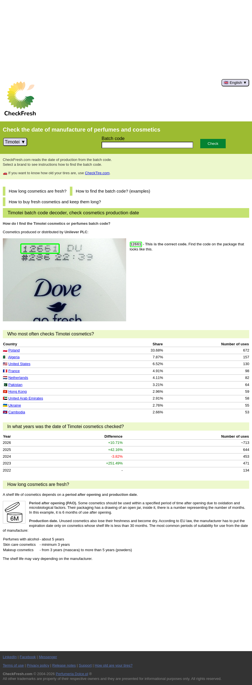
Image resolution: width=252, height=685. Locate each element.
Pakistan (15, 385)
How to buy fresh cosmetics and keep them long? (55, 201)
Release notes (64, 665)
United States (19, 364)
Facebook (28, 657)
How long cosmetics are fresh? (37, 191)
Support (85, 665)
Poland (14, 350)
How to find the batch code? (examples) (113, 191)
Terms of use (13, 665)
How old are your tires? (114, 665)
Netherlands (18, 378)
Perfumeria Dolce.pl (72, 674)
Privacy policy (38, 665)
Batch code (113, 138)
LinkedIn (10, 657)
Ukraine (14, 405)
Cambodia (16, 412)
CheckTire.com (97, 173)
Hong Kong (17, 391)
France (14, 371)
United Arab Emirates (25, 398)
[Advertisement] (126, 39)
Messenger (48, 657)
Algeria (14, 357)
